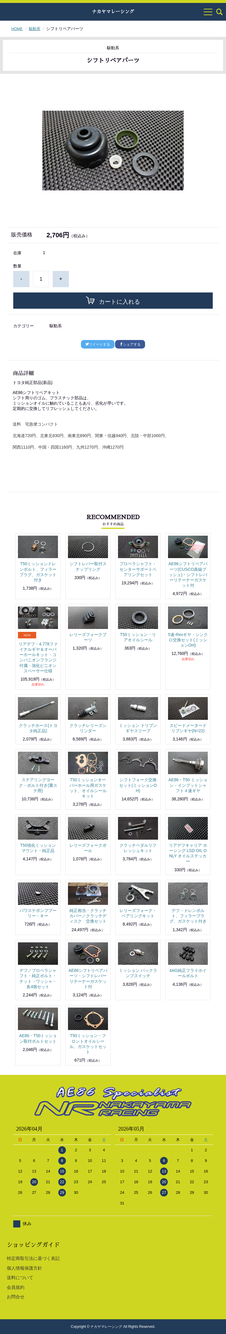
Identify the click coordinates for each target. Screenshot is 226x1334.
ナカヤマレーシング (113, 11)
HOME (17, 28)
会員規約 (15, 1287)
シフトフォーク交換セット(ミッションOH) (138, 785)
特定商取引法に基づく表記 (33, 1258)
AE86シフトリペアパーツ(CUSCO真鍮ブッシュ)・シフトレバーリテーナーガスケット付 (187, 574)
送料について (20, 1277)
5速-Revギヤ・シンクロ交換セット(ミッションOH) (188, 640)
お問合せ (15, 1296)
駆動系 (36, 28)
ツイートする (97, 344)
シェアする (130, 344)
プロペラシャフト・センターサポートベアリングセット (138, 569)
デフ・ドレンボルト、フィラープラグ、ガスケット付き (188, 915)
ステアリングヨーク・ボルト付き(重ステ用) (38, 785)
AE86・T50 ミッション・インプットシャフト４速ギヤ (187, 785)
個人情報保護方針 (24, 1268)
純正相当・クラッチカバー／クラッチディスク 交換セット (88, 915)
